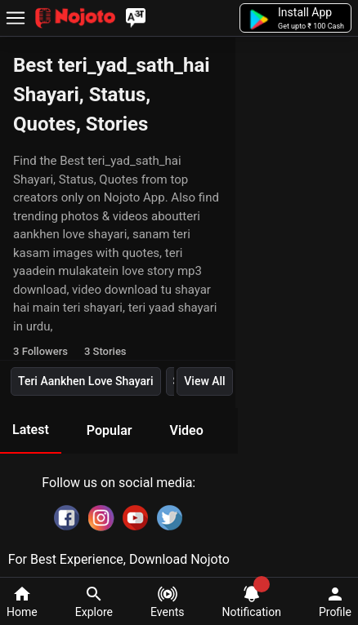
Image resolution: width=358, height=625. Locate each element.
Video (186, 430)
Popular (109, 430)
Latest (30, 429)
